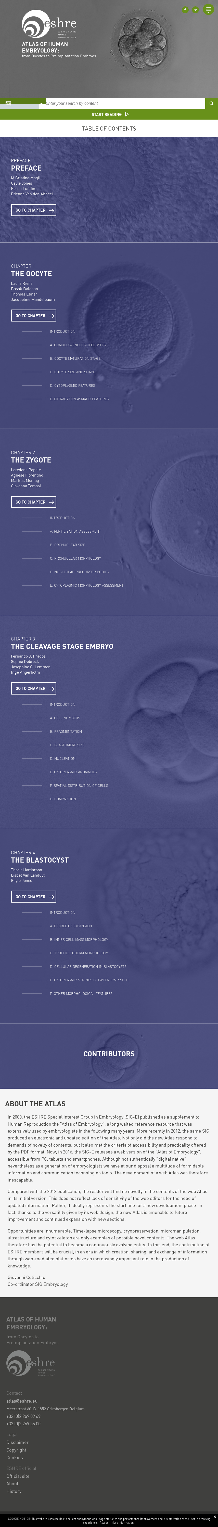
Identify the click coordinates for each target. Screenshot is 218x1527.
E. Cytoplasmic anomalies (73, 771)
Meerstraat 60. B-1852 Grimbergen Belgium (45, 1408)
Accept (104, 1522)
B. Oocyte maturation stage (75, 358)
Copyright (16, 1450)
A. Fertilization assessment (75, 531)
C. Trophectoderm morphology (79, 953)
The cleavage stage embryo (62, 646)
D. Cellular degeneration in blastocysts (88, 966)
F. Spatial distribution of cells (79, 785)
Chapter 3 (23, 638)
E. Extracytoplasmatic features (79, 398)
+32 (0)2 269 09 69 (23, 1416)
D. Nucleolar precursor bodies (79, 571)
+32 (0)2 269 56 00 (23, 1423)
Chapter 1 (23, 266)
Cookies (14, 1457)
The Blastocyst (40, 859)
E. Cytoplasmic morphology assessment (87, 585)
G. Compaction (63, 799)
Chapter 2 (23, 452)
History (13, 1491)
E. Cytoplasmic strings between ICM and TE (90, 980)
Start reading (110, 114)
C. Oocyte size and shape (72, 371)
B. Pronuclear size (67, 544)
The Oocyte (31, 273)
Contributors (109, 1053)
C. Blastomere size (67, 744)
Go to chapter (35, 210)
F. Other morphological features (81, 993)
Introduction (62, 331)
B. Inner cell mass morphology (79, 939)
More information (122, 1522)
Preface (21, 160)
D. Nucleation (62, 758)
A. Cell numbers (65, 717)
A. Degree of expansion (71, 925)
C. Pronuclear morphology (75, 558)
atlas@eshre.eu (21, 1401)
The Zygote (31, 459)
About (12, 1483)
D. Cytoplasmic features (72, 385)
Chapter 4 (23, 852)
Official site (18, 1476)
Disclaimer (17, 1442)
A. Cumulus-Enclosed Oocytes (78, 344)
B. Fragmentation (66, 731)
